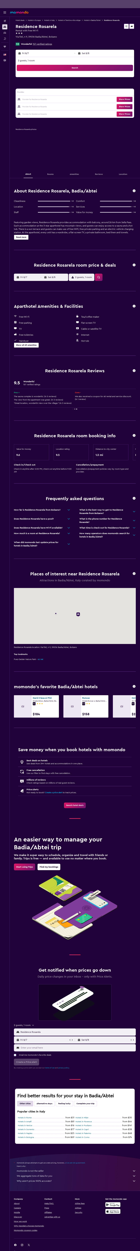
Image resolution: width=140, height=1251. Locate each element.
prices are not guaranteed (75, 1163)
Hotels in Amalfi (25, 1122)
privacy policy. (63, 1068)
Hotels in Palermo (83, 1133)
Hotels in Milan (81, 1118)
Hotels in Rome (25, 1118)
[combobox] (77, 1032)
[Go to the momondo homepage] (19, 12)
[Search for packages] (4, 38)
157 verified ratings (42, 44)
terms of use (50, 1068)
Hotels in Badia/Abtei (92, 20)
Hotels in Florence (83, 1122)
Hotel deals (20, 20)
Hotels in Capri (82, 1129)
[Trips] (4, 46)
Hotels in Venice (25, 1126)
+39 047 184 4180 (24, 40)
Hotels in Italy (49, 20)
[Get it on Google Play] (112, 1204)
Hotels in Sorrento (26, 1129)
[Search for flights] (4, 21)
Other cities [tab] (25, 1104)
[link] (75, 805)
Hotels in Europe (34, 20)
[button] (5, 12)
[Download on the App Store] (112, 1211)
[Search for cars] (4, 33)
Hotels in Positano (83, 1126)
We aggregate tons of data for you (76, 1176)
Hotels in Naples (25, 1133)
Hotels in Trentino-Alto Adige (69, 20)
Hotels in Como (82, 1137)
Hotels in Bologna (26, 1137)
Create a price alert (53, 793)
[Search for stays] (4, 27)
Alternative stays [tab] (44, 1104)
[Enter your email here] (78, 1048)
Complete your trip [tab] (85, 1104)
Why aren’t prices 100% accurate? (76, 1181)
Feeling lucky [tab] (64, 1104)
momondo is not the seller (76, 1171)
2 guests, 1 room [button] (26, 60)
